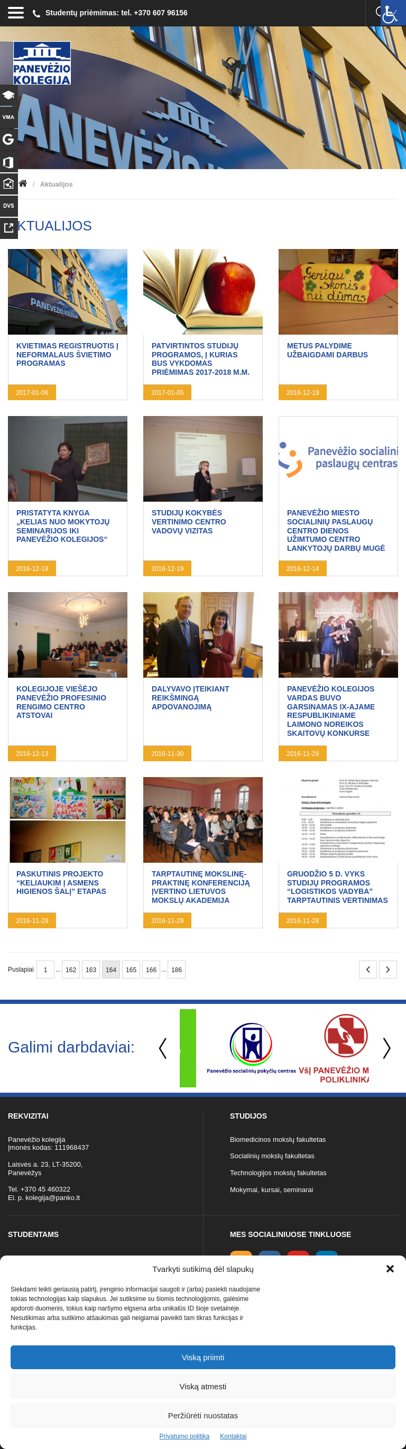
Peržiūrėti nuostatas (203, 1415)
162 (71, 970)
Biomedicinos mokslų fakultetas (278, 1139)
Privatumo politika (185, 1436)
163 (91, 970)
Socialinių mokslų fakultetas (272, 1156)
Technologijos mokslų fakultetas (278, 1173)
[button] (390, 1268)
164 (111, 970)
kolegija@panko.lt (52, 1198)
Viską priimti (203, 1357)
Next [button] (385, 1048)
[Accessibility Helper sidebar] (393, 12)
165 (131, 970)
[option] (227, 1048)
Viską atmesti (203, 1386)
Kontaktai (233, 1436)
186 (176, 970)
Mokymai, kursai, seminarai (271, 1190)
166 (151, 970)
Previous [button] (164, 1048)
